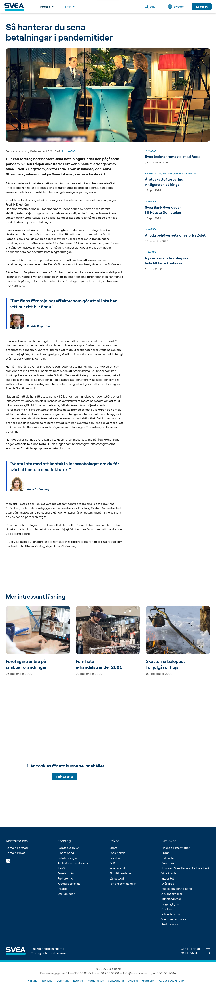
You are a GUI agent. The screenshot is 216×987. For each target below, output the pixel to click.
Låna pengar (117, 853)
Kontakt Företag (17, 848)
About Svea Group (171, 980)
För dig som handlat (122, 883)
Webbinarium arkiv (174, 919)
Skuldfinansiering (121, 873)
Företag (64, 840)
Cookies (166, 909)
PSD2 (165, 853)
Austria (133, 980)
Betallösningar (67, 858)
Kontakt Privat (15, 853)
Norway (47, 980)
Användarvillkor (171, 894)
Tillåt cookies (64, 777)
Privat (114, 840)
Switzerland (116, 980)
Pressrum (167, 863)
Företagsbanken (68, 848)
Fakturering (65, 878)
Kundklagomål (171, 899)
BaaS (61, 868)
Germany (148, 980)
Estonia (78, 980)
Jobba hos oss (170, 914)
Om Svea (169, 840)
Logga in (202, 6)
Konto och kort (119, 868)
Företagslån (66, 873)
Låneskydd (116, 878)
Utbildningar (66, 894)
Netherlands (95, 980)
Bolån (113, 863)
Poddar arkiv (170, 924)
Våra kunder (169, 873)
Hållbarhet (168, 858)
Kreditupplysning (69, 883)
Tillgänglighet (170, 904)
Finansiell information (175, 848)
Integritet (167, 878)
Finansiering (66, 853)
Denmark (63, 980)
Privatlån (115, 858)
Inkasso (63, 888)
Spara (113, 848)
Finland (33, 980)
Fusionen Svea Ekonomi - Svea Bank (185, 868)
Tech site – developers (73, 863)
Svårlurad (167, 883)
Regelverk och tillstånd (176, 888)
